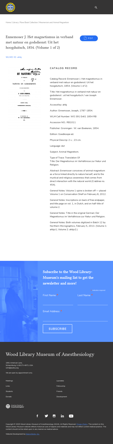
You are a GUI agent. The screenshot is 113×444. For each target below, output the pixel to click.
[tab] (65, 68)
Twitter (47, 416)
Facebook (39, 416)
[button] (96, 7)
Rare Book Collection (29, 22)
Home (8, 22)
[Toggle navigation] (105, 7)
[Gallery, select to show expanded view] (24, 98)
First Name (50, 295)
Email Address (52, 311)
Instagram (55, 416)
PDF (90, 38)
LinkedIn (63, 416)
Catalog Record (63, 68)
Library (15, 22)
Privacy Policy (82, 424)
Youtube (71, 416)
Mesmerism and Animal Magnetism (54, 22)
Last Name (85, 295)
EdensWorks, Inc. (33, 434)
